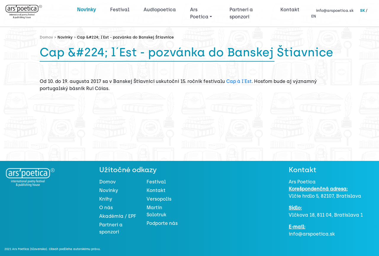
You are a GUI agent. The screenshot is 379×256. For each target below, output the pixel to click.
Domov (107, 182)
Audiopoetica (160, 9)
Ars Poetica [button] (199, 13)
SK (362, 10)
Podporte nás (162, 223)
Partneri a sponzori (241, 13)
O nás (106, 207)
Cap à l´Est (239, 81)
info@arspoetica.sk (335, 10)
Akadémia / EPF (117, 216)
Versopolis (159, 199)
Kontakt (289, 9)
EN (313, 16)
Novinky (86, 9)
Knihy (105, 199)
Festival (121, 9)
